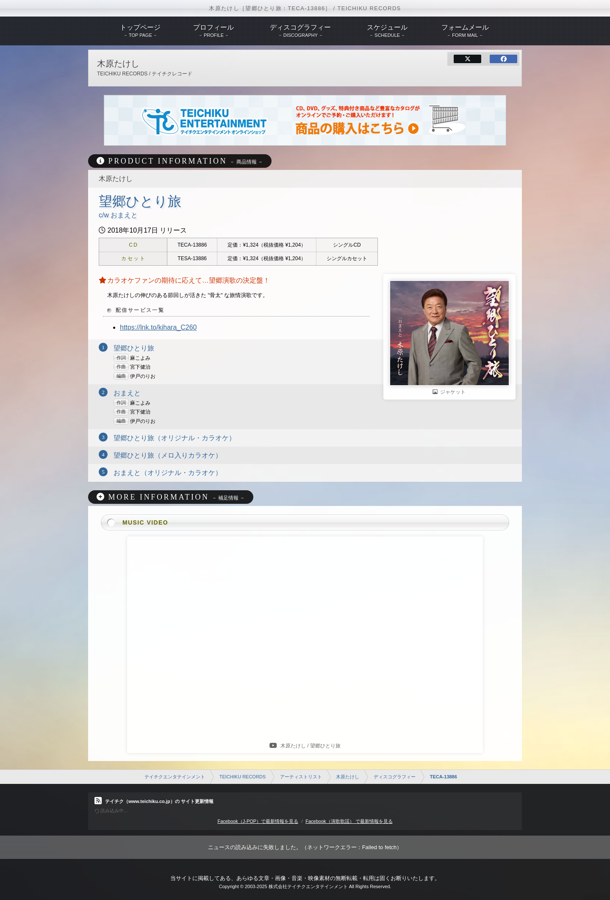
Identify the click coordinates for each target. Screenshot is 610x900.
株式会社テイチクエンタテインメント (308, 886)
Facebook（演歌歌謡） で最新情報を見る (348, 821)
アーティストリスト (301, 776)
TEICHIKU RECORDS (242, 776)
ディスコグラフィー (395, 776)
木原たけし (347, 776)
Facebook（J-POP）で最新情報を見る (257, 821)
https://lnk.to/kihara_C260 (158, 327)
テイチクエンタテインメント (174, 776)
